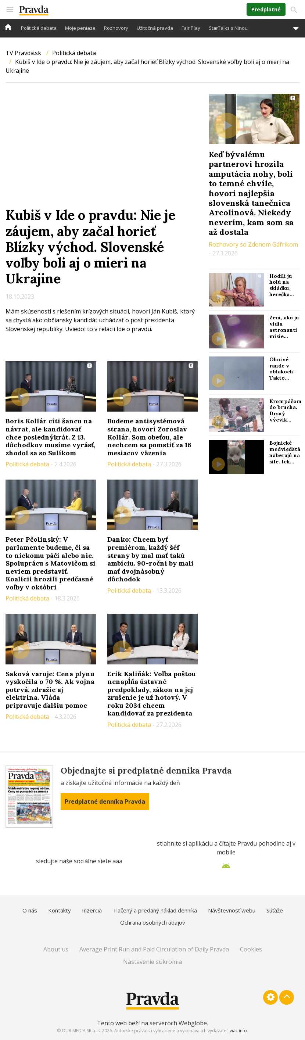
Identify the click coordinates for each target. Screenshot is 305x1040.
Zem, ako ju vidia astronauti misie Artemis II (284, 329)
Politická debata (39, 28)
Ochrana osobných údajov (152, 922)
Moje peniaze (80, 28)
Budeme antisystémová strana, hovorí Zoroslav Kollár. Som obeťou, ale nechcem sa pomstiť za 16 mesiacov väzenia (149, 437)
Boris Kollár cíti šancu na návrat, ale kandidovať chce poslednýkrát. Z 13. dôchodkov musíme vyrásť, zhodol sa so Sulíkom (50, 437)
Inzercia (92, 910)
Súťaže (274, 910)
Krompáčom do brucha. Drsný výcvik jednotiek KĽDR (285, 416)
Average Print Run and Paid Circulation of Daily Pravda (154, 949)
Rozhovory (116, 28)
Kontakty (59, 910)
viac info (238, 1031)
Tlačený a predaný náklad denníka (155, 910)
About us (55, 949)
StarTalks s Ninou (228, 28)
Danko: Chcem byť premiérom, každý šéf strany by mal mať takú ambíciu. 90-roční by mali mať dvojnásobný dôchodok (150, 559)
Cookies (251, 949)
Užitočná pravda (155, 28)
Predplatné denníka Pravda (105, 801)
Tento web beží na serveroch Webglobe (152, 1023)
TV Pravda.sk (23, 53)
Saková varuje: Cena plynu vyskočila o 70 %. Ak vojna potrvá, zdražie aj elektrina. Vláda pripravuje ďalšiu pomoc (50, 690)
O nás (29, 910)
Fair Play (191, 28)
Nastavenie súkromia (152, 962)
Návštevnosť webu (231, 910)
